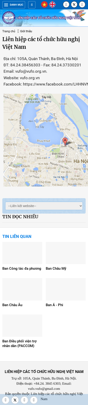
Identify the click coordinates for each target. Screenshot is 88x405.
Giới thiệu (26, 31)
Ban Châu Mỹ (56, 268)
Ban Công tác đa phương (21, 268)
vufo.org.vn (30, 77)
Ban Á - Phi (54, 305)
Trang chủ (8, 31)
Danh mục (13, 4)
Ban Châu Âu (12, 305)
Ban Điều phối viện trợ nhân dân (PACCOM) (19, 343)
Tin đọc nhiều (20, 216)
